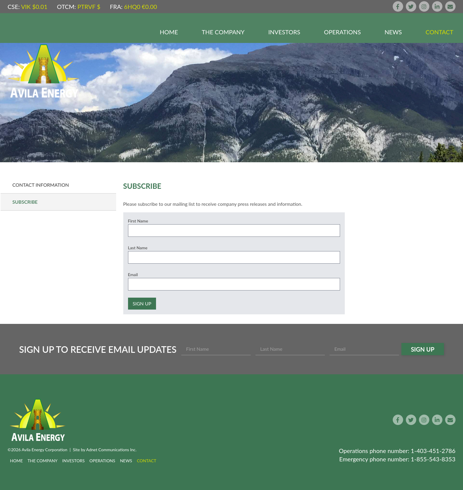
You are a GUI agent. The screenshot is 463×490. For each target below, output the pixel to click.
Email (133, 274)
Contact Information (41, 185)
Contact (439, 31)
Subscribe (25, 202)
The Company (223, 31)
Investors (284, 31)
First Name (138, 220)
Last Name (138, 247)
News (393, 31)
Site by (105, 449)
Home (169, 31)
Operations (342, 31)
